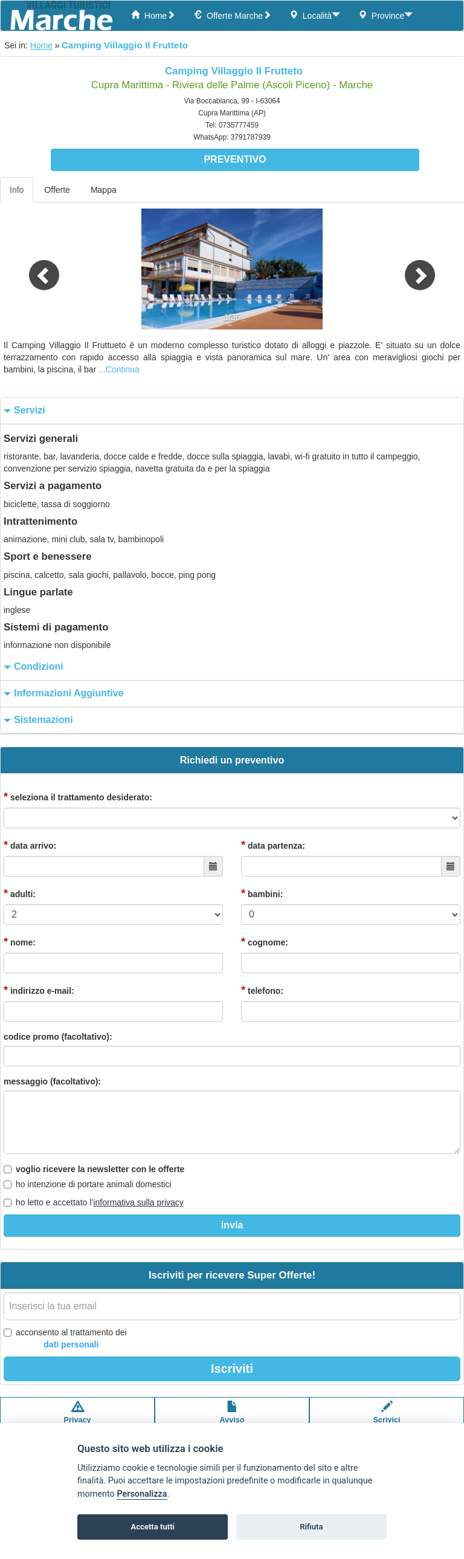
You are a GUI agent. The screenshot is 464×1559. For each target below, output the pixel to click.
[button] (34, 269)
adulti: (20, 893)
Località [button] (314, 15)
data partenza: (273, 845)
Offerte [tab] (57, 190)
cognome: (264, 942)
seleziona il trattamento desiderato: (78, 797)
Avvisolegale (232, 1418)
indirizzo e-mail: (39, 990)
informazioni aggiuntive (62, 694)
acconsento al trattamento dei (65, 1338)
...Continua (119, 369)
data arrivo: (30, 845)
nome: (20, 942)
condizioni (32, 667)
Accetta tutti (152, 1526)
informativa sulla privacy (138, 1202)
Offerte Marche (232, 15)
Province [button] (385, 15)
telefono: (262, 990)
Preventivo (235, 159)
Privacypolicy (77, 1418)
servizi (23, 411)
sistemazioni (37, 720)
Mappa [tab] (104, 190)
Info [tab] (17, 190)
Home (153, 15)
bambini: (262, 893)
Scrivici (387, 1418)
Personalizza (142, 1494)
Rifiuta (311, 1526)
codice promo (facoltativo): (58, 1037)
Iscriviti (232, 1368)
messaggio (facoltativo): (52, 1081)
